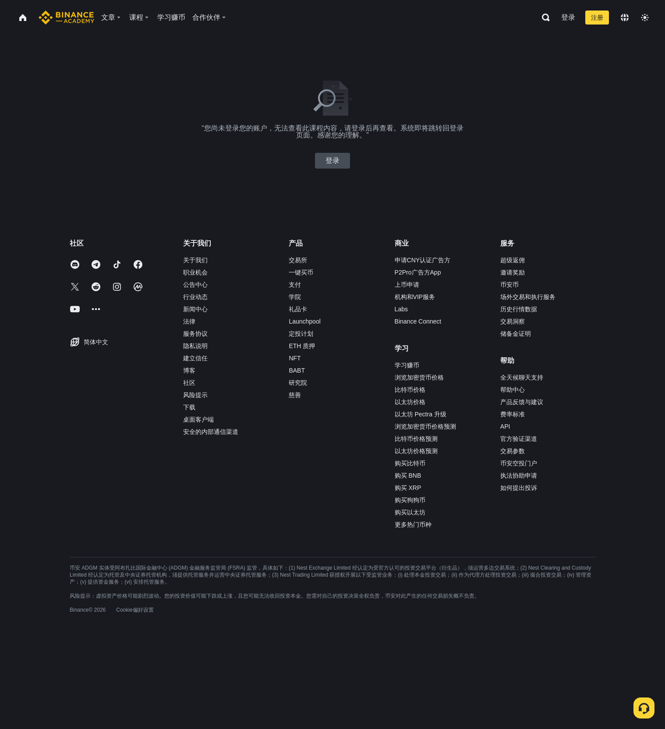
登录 (568, 17)
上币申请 (407, 284)
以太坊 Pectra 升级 (420, 414)
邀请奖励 (512, 272)
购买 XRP (408, 487)
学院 (295, 296)
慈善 (295, 394)
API (505, 426)
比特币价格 (410, 389)
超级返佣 (512, 260)
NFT (295, 358)
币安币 (509, 284)
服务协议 (195, 333)
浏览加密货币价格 (419, 377)
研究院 (298, 382)
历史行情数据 (518, 309)
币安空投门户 (518, 463)
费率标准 (512, 414)
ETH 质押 (302, 345)
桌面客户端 (198, 419)
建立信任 (195, 358)
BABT (297, 370)
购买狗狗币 (410, 500)
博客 (189, 370)
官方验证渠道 (518, 438)
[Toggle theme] (644, 17)
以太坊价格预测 (416, 450)
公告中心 (195, 284)
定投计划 (301, 333)
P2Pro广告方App (418, 272)
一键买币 (301, 272)
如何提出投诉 (518, 487)
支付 (295, 284)
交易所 (298, 260)
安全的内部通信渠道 (210, 431)
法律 (189, 321)
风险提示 (195, 394)
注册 (597, 17)
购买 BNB (408, 475)
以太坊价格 (410, 401)
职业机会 (195, 272)
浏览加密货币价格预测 (425, 426)
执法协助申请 (518, 475)
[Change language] (624, 17)
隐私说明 (195, 345)
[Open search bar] (543, 17)
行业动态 (195, 296)
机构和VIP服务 (415, 296)
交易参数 (512, 450)
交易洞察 (512, 321)
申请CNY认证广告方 (423, 260)
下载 (189, 407)
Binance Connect (418, 321)
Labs (401, 309)
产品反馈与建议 (521, 401)
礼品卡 (298, 309)
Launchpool (304, 321)
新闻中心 (195, 309)
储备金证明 (515, 333)
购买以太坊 (410, 512)
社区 (189, 382)
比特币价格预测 (416, 438)
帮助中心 (512, 389)
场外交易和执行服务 (527, 296)
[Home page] (66, 18)
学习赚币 (407, 365)
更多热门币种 (413, 524)
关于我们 (195, 260)
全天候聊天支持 (521, 377)
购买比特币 (410, 463)
